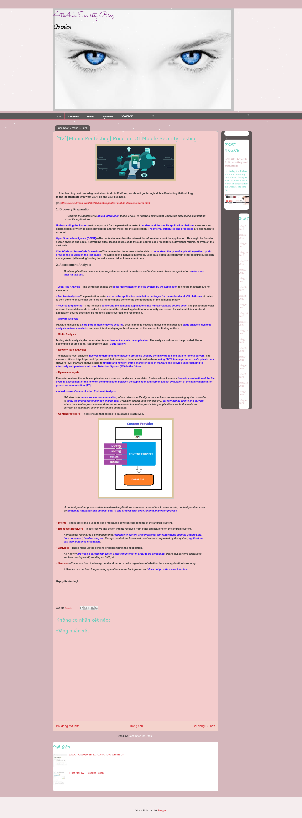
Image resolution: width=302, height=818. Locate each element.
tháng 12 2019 (243, 262)
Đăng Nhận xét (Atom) (140, 735)
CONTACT (126, 116)
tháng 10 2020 (243, 315)
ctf (59, 116)
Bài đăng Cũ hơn (204, 726)
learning (73, 116)
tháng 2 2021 (243, 341)
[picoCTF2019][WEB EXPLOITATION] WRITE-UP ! (97, 754)
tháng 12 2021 (243, 384)
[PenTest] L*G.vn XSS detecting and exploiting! (236, 162)
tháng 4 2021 (243, 358)
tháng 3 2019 (243, 236)
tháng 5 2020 (243, 280)
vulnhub (108, 116)
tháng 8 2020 (243, 297)
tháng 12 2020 (243, 332)
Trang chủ (136, 726)
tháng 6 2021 (243, 367)
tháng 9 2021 (243, 375)
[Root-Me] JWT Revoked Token (86, 772)
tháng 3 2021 (243, 349)
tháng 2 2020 (243, 271)
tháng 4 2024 (243, 402)
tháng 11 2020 (243, 323)
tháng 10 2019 (243, 254)
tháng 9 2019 (243, 245)
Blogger (162, 810)
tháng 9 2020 (243, 306)
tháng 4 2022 (243, 393)
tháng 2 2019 (243, 228)
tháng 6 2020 (243, 288)
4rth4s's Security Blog (83, 15)
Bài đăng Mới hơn (67, 726)
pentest (91, 116)
